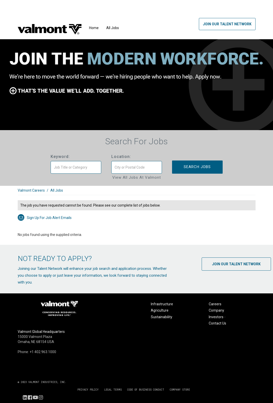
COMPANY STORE (180, 389)
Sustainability (161, 317)
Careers (215, 304)
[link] (136, 193)
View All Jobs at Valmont (136, 177)
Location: (121, 156)
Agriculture (160, 310)
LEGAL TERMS (113, 389)
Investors (217, 317)
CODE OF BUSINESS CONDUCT (145, 389)
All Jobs (112, 28)
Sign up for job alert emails (45, 218)
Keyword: (60, 156)
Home (94, 28)
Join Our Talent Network (227, 24)
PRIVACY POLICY (88, 389)
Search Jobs (197, 167)
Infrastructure (162, 304)
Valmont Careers (31, 190)
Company (216, 310)
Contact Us (217, 323)
